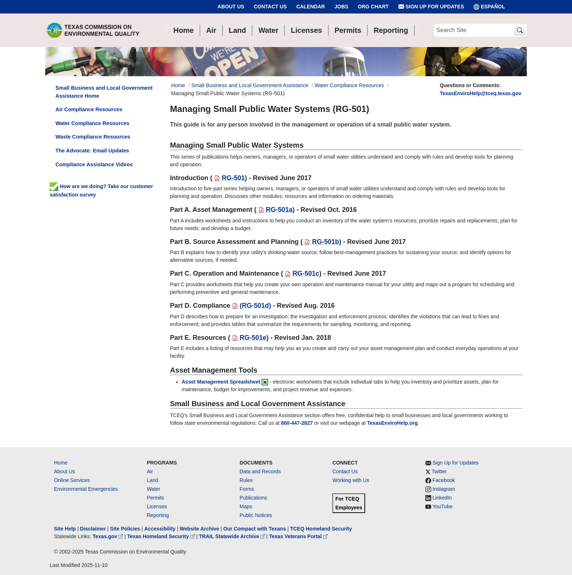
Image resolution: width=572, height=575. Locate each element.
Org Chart (373, 6)
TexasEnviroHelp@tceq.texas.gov (480, 93)
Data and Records (260, 471)
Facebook (444, 480)
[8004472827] (297, 423)
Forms (247, 489)
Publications (253, 498)
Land (152, 480)
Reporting (158, 515)
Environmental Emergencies (86, 489)
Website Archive (199, 529)
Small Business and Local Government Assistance (249, 85)
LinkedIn (442, 498)
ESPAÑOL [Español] (489, 7)
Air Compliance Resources (88, 109)
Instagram (444, 489)
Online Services (72, 480)
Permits (155, 498)
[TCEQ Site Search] (519, 30)
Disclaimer (93, 529)
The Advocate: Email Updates (92, 151)
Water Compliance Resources (349, 85)
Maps (246, 506)
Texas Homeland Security (161, 536)
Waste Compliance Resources (92, 137)
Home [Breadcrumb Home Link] (178, 85)
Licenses (157, 506)
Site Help (65, 529)
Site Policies (125, 529)
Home (60, 463)
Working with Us (350, 480)
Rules (246, 480)
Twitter (439, 471)
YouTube (442, 506)
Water (153, 489)
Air (150, 471)
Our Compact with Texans (254, 529)
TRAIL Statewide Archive (232, 536)
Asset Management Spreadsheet (221, 382)
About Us (230, 6)
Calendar (310, 6)
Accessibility (160, 529)
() (251, 305)
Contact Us (270, 6)
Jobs (341, 6)
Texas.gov (108, 536)
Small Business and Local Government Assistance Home (103, 92)
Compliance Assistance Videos (94, 164)
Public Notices (256, 515)
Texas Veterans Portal (298, 536)
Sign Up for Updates (431, 7)
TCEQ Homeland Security (321, 529)
